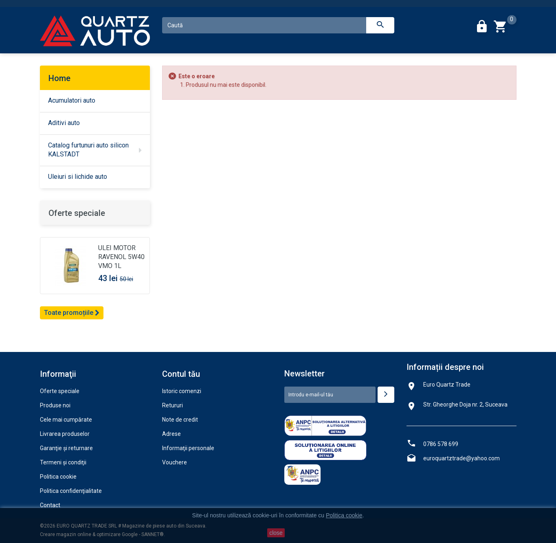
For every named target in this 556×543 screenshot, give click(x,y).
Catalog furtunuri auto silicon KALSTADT (88, 149)
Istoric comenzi (181, 391)
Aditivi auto (64, 123)
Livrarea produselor (65, 434)
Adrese (171, 434)
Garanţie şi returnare (66, 448)
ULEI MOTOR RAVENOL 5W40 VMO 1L (121, 257)
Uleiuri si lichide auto (77, 176)
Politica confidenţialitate (71, 491)
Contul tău (181, 374)
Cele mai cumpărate (66, 419)
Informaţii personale (188, 448)
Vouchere (174, 462)
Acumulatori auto (71, 100)
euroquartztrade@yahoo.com (461, 458)
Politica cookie (58, 476)
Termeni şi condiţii (63, 462)
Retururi (172, 405)
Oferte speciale (76, 213)
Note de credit (180, 419)
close (276, 533)
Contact (50, 505)
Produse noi (55, 405)
